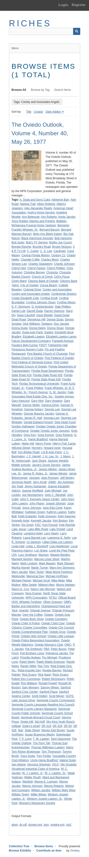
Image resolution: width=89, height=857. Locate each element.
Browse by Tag (40, 90)
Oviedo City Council (61, 627)
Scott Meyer (56, 696)
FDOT (43, 345)
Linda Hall (18, 546)
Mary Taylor (36, 572)
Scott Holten (39, 696)
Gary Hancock (21, 400)
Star (20, 730)
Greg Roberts (64, 435)
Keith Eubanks (27, 516)
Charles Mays (49, 259)
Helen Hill (28, 443)
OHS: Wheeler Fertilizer (27, 602)
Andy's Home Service (41, 212)
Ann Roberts (49, 216)
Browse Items (43, 846)
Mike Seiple (29, 584)
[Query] (44, 31)
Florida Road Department (47, 371)
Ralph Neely (27, 661)
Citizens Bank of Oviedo (43, 281)
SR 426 (57, 726)
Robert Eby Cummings (26, 679)
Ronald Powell (47, 683)
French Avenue (38, 392)
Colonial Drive (32, 289)
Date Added (53, 111)
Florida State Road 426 (47, 375)
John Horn (67, 499)
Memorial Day (35, 576)
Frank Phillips (34, 388)
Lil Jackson (34, 542)
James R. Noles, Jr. (35, 473)
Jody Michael (53, 490)
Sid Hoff (40, 721)
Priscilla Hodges (30, 657)
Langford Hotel (33, 533)
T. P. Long (25, 739)
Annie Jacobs (66, 216)
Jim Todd (17, 486)
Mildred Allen (46, 584)
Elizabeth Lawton (33, 336)
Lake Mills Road (38, 529)
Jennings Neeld (21, 482)
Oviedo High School (33, 636)
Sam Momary (30, 687)
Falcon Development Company (31, 341)
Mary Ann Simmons (62, 567)
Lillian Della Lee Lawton (57, 542)
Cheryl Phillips (56, 268)
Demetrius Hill (36, 319)
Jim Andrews (65, 482)
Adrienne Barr (60, 199)
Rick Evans (29, 674)
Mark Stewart (65, 563)
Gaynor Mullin (31, 405)
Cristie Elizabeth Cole (25, 298)
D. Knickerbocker (42, 306)
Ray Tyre (43, 666)
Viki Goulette (68, 764)
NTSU (53, 597)
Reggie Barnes (51, 670)
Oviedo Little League (61, 636)
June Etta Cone (52, 507)
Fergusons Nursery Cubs (27, 349)
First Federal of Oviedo (59, 358)
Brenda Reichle (21, 246)
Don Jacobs (61, 323)
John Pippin (36, 503)
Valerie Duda (67, 760)
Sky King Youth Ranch (60, 721)
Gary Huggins (53, 400)
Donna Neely (37, 328)
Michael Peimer (21, 580)
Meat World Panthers (59, 572)
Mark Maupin (47, 563)
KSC (38, 525)
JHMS (52, 482)
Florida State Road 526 (46, 379)
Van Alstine (19, 764)
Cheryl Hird (19, 268)
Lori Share (40, 550)
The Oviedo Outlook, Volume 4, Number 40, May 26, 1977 (40, 133)
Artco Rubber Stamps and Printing (33, 221)
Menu (15, 48)
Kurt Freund (49, 525)
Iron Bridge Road (28, 452)
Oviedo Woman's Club (49, 644)
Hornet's (37, 448)
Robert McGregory (53, 679)
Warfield (27, 781)
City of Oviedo (29, 285)
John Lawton (20, 503)
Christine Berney (34, 272)
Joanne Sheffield (32, 490)
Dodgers (47, 323)
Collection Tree (19, 846)
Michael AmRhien (57, 576)
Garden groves (64, 396)
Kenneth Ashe (20, 520)
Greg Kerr (29, 435)
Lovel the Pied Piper (62, 550)
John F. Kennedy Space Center (39, 499)
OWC (67, 644)
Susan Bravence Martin (40, 734)
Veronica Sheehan (38, 764)
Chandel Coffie (30, 259)
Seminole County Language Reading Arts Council (43, 704)
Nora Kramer (33, 593)
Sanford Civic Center (25, 691)
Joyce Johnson (31, 507)
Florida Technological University (39, 383)
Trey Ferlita (43, 756)
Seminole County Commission (56, 700)
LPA (14, 555)
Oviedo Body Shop (31, 619)
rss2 (68, 824)
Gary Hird (37, 400)
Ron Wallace (29, 683)
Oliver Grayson (52, 602)
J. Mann (65, 456)
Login (63, 5)
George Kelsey (33, 409)
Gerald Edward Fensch (38, 422)
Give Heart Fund (64, 422)
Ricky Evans (60, 674)
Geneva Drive (50, 405)
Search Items (62, 90)
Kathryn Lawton (56, 512)
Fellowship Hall (57, 345)
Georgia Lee (51, 418)
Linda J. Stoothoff (37, 546)
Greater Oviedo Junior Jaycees (49, 430)
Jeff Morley (67, 477)
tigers (69, 747)
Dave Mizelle (44, 315)
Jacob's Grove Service (46, 465)
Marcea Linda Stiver (47, 559)
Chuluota (52, 272)
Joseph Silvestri (56, 503)
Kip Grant (27, 525)
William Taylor (20, 794)
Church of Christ (42, 276)
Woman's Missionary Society (37, 803)
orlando (23, 610)
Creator (38, 111)
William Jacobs (40, 790)
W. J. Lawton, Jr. (32, 773)
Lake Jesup (19, 529)
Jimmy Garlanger (35, 486)
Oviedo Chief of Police (26, 623)
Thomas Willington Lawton (48, 747)
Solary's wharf (31, 726)
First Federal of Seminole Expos (32, 362)
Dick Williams (31, 323)
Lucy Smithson (27, 555)
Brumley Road (42, 246)
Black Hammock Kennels (37, 238)
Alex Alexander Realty (38, 208)
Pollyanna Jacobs (57, 653)
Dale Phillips (62, 306)
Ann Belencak (30, 216)
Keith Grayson (47, 516)
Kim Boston (60, 520)
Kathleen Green (35, 512)
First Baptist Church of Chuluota (47, 353)
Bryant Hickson (61, 246)
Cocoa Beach (48, 285)
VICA (55, 764)
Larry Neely (51, 533)
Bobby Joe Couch (60, 242)
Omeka (74, 850)
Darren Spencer (54, 311)
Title (28, 111)
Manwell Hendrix (22, 559)
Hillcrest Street (21, 448)
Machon (43, 555)
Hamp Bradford (37, 439)
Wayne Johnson (32, 786)
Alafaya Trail (27, 204)
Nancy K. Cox (20, 589)
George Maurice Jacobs (39, 413)
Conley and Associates (56, 289)
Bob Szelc (18, 242)
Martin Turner (39, 567)
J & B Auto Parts (51, 452)
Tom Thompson (51, 751)
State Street (32, 730)
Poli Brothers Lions (32, 653)
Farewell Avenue (62, 341)
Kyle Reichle (67, 525)
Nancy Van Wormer (43, 589)
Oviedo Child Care (53, 623)
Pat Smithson (33, 649)
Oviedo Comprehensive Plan (30, 632)
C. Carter (33, 251)
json (46, 824)
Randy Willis (28, 666)
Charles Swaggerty (40, 264)
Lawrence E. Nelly (58, 537)
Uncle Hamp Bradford (44, 760)
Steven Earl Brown (53, 730)
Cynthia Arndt (48, 298)
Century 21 (58, 255)
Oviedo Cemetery (56, 619)
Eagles (48, 332)
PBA (46, 649)
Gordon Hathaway (23, 426)
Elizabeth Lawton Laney (61, 336)
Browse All (19, 90)
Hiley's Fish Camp (63, 443)
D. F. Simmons (21, 306)
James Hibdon (48, 469)
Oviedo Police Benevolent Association (35, 640)
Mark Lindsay (28, 563)
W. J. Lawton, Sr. (55, 773)
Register (79, 5)
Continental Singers (63, 293)
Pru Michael (49, 657)
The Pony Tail (41, 743)
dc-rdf (23, 824)
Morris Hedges (65, 584)
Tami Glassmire (60, 739)
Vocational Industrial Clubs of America (35, 768)
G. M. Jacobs (57, 392)
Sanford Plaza (48, 691)
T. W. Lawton (41, 739)
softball (16, 726)
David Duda (61, 315)
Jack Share (39, 460)
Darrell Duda (35, 311)
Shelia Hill (26, 721)
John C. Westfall (55, 495)
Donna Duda (20, 328)
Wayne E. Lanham (45, 781)
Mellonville (18, 576)
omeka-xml (58, 824)
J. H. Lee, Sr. (50, 456)
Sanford (65, 687)
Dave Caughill (26, 315)
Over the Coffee (33, 614)
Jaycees (34, 477)
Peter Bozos (58, 649)
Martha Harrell (21, 567)
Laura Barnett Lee (34, 537)
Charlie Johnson (64, 264)
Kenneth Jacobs (41, 520)
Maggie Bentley (60, 555)
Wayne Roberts (53, 786)
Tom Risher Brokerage (26, 751)
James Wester (58, 473)
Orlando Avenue (40, 610)
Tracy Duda (27, 756)
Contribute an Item (48, 850)
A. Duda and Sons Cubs (34, 199)
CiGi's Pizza (61, 276)
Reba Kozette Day (29, 670)
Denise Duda (55, 319)
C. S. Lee (46, 251)
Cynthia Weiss (66, 302)
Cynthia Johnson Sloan (40, 302)
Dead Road (19, 319)
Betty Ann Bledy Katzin (47, 234)
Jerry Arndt (40, 482)
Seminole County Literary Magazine (34, 709)
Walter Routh (32, 777)
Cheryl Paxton (36, 268)
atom (15, 824)
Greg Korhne (46, 435)
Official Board (66, 597)
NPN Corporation (36, 597)
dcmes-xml (35, 824)
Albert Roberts (46, 204)
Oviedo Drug (57, 632)
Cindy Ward (19, 281)
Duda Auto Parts (32, 332)
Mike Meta (58, 580)
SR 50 (67, 726)
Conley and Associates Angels (31, 293)
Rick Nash (44, 674)
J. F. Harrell (33, 456)
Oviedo (48, 614)
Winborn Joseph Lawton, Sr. (44, 798)
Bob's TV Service (36, 242)
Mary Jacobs (20, 572)
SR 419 (46, 726)
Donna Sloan (55, 328)
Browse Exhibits (20, 850)
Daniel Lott (18, 311)
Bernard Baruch (50, 229)
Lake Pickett (57, 529)
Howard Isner (52, 448)
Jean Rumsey (49, 477)
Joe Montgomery (32, 495)
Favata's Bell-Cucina (25, 345)
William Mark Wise (63, 790)
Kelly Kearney (66, 516)
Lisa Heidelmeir (59, 546)
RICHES (30, 23)
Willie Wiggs (38, 794)
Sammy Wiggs (50, 687)
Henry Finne (43, 443)
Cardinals (60, 251)
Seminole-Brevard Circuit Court (40, 717)
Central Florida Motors (36, 255)
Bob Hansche (63, 238)
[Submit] (76, 31)
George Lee (52, 409)
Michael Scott (41, 580)
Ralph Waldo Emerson (51, 661)
